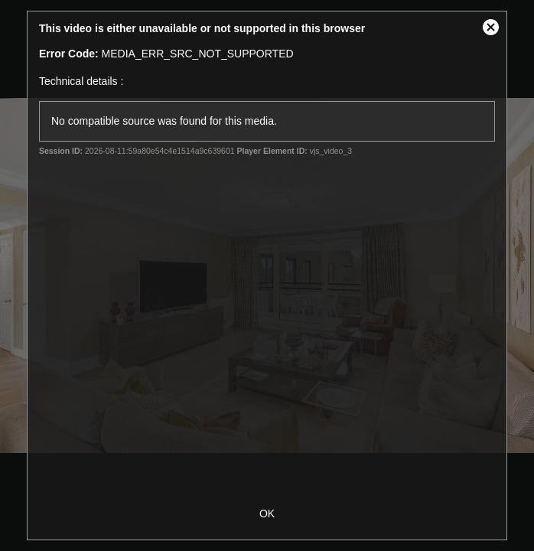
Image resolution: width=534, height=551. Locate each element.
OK (267, 513)
